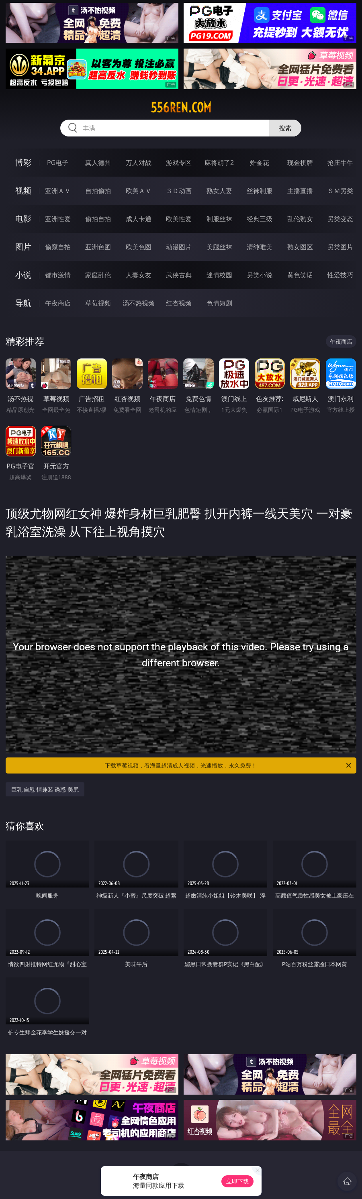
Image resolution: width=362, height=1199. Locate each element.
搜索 (285, 128)
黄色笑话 (300, 275)
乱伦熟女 (300, 218)
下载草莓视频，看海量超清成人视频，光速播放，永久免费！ (228, 765)
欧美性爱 (179, 218)
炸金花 (259, 162)
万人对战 (138, 162)
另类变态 (340, 218)
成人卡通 (138, 218)
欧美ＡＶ (138, 190)
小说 (23, 274)
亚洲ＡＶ (58, 190)
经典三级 (259, 218)
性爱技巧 (340, 275)
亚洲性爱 (58, 218)
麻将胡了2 (219, 162)
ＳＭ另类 (340, 190)
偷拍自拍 (98, 218)
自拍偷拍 (98, 190)
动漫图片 (179, 246)
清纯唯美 (259, 246)
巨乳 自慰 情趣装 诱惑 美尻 (45, 789)
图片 (23, 246)
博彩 (23, 162)
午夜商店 (58, 303)
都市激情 (58, 275)
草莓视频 (98, 303)
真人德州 (98, 162)
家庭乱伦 (98, 275)
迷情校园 (219, 275)
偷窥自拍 (58, 246)
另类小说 (259, 275)
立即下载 (237, 1181)
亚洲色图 (98, 246)
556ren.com (181, 108)
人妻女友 (138, 275)
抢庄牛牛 (340, 162)
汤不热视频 (139, 303)
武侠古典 (179, 275)
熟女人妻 (219, 190)
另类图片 (340, 246)
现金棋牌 (300, 162)
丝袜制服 (259, 190)
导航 (23, 302)
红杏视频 (179, 303)
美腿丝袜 (219, 246)
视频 (23, 190)
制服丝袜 (219, 218)
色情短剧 (219, 303)
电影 (23, 218)
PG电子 (57, 162)
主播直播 (300, 190)
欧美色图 (138, 246)
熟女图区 (300, 246)
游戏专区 (179, 162)
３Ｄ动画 (179, 190)
